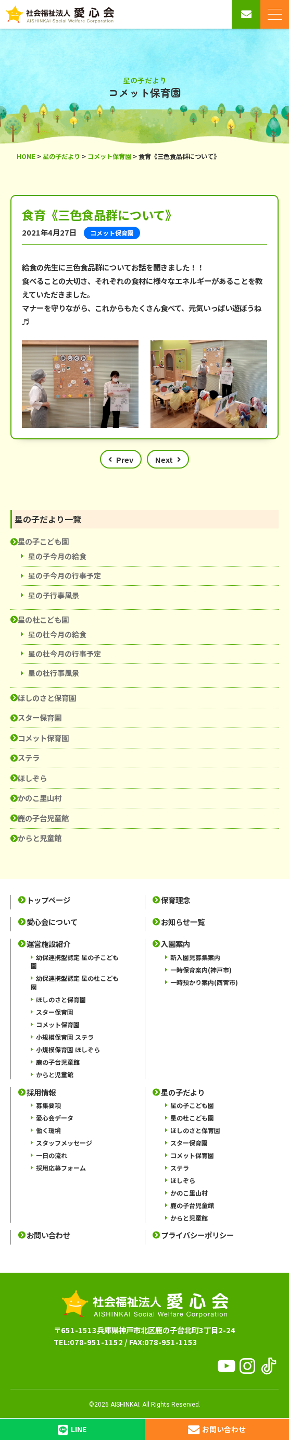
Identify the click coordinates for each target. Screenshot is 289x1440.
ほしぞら (32, 777)
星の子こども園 (43, 541)
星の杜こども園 (43, 619)
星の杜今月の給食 (57, 634)
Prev (124, 459)
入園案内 (175, 944)
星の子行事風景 (53, 595)
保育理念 (175, 900)
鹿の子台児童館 (43, 818)
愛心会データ (54, 1117)
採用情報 (41, 1092)
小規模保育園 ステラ (65, 1036)
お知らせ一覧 (183, 922)
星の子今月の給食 (57, 556)
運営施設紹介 (48, 944)
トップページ (48, 900)
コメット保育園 (43, 737)
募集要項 (48, 1105)
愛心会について (52, 922)
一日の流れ (51, 1155)
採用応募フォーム (61, 1167)
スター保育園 (39, 717)
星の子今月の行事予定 (64, 575)
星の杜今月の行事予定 (64, 653)
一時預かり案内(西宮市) (204, 982)
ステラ (29, 757)
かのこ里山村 (39, 797)
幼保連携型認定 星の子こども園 (75, 961)
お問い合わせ (48, 1235)
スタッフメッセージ (64, 1142)
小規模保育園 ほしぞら (68, 1049)
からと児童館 (39, 837)
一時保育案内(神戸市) (201, 969)
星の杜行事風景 (53, 673)
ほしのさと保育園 (47, 697)
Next (164, 459)
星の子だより (183, 1092)
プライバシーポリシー (197, 1235)
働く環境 (48, 1130)
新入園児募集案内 (195, 957)
